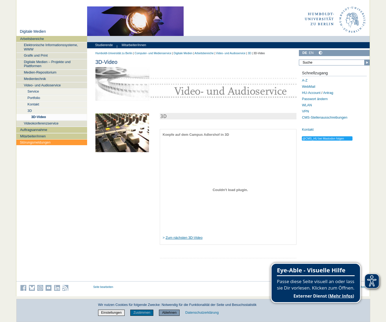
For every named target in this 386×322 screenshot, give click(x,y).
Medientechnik (35, 79)
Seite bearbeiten (103, 287)
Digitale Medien (33, 31)
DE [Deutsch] (304, 53)
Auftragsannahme (33, 130)
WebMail (308, 87)
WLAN (307, 105)
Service (33, 91)
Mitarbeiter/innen (33, 136)
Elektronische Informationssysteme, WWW (51, 47)
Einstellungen (111, 312)
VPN (305, 111)
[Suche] (334, 62)
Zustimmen (141, 312)
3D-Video (38, 117)
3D (30, 111)
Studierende (104, 45)
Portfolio (34, 98)
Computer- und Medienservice (153, 53)
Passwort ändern (315, 99)
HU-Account (311, 93)
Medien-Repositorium (40, 72)
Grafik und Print (36, 55)
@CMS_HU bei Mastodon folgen (323, 138)
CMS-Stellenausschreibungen (324, 117)
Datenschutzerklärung (201, 312)
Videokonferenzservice (41, 123)
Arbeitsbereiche (32, 39)
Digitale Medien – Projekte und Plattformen (47, 64)
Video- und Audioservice (42, 85)
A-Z (304, 80)
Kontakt (33, 104)
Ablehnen (169, 312)
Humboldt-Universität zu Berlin (113, 53)
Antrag (328, 93)
